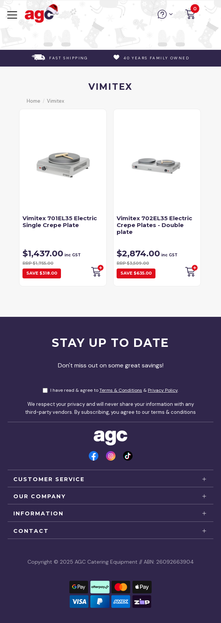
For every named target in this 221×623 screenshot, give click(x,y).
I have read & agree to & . (110, 390)
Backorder (96, 270)
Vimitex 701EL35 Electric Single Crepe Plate (59, 222)
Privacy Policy (163, 390)
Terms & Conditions (120, 390)
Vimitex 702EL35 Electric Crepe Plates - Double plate (154, 225)
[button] (190, 15)
